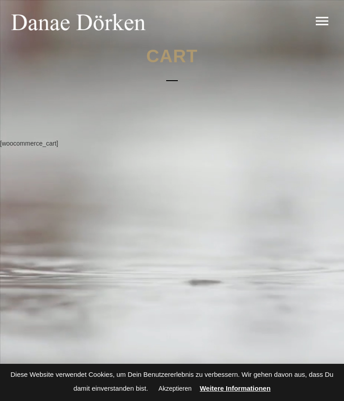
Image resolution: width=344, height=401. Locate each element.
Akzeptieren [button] (175, 388)
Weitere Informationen (235, 388)
